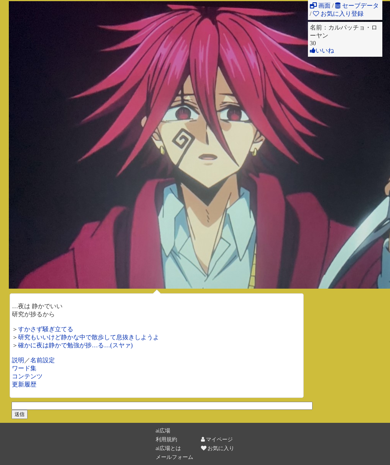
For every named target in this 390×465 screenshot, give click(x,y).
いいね (322, 50)
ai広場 (163, 430)
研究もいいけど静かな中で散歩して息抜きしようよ (88, 337)
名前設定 (42, 360)
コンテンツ (27, 376)
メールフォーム (174, 457)
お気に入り (218, 448)
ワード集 (24, 368)
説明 (18, 360)
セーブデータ (357, 5)
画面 (320, 5)
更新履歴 (24, 384)
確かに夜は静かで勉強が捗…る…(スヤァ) (75, 345)
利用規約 (166, 439)
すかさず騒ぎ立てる (45, 329)
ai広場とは (168, 448)
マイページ (217, 439)
